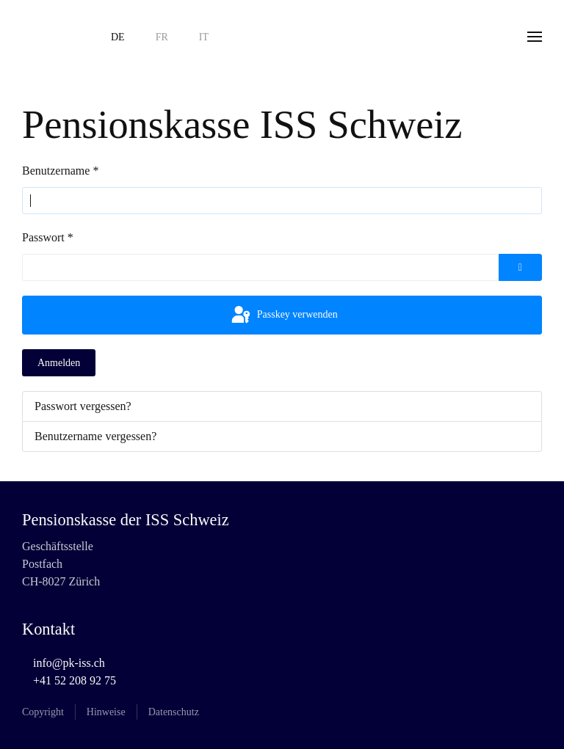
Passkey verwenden (283, 315)
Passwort (47, 237)
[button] (534, 37)
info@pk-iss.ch (69, 663)
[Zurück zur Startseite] (51, 37)
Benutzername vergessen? (95, 436)
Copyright (43, 711)
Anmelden (58, 362)
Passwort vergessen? (83, 406)
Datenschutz (173, 711)
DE (118, 37)
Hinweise (106, 711)
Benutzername (60, 170)
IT (204, 37)
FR (162, 37)
